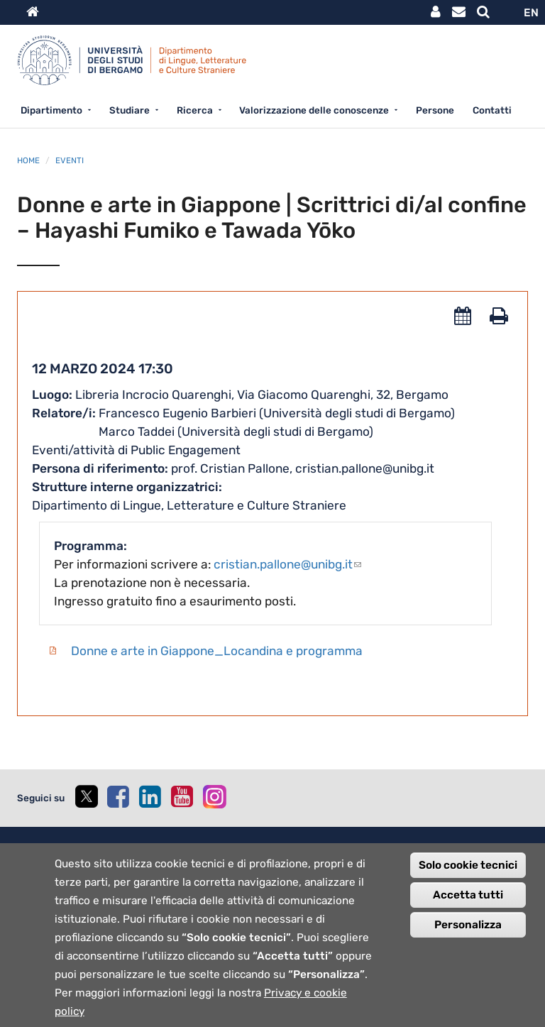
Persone (435, 110)
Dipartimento (51, 110)
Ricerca (195, 110)
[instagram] (214, 796)
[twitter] (86, 798)
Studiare (129, 110)
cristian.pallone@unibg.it (287, 564)
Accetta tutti (468, 903)
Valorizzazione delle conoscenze (314, 110)
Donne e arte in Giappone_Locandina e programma (217, 651)
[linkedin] (149, 796)
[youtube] (181, 796)
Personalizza (468, 933)
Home (28, 160)
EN (531, 12)
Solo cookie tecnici (468, 873)
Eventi (69, 160)
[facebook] (118, 796)
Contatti (492, 110)
